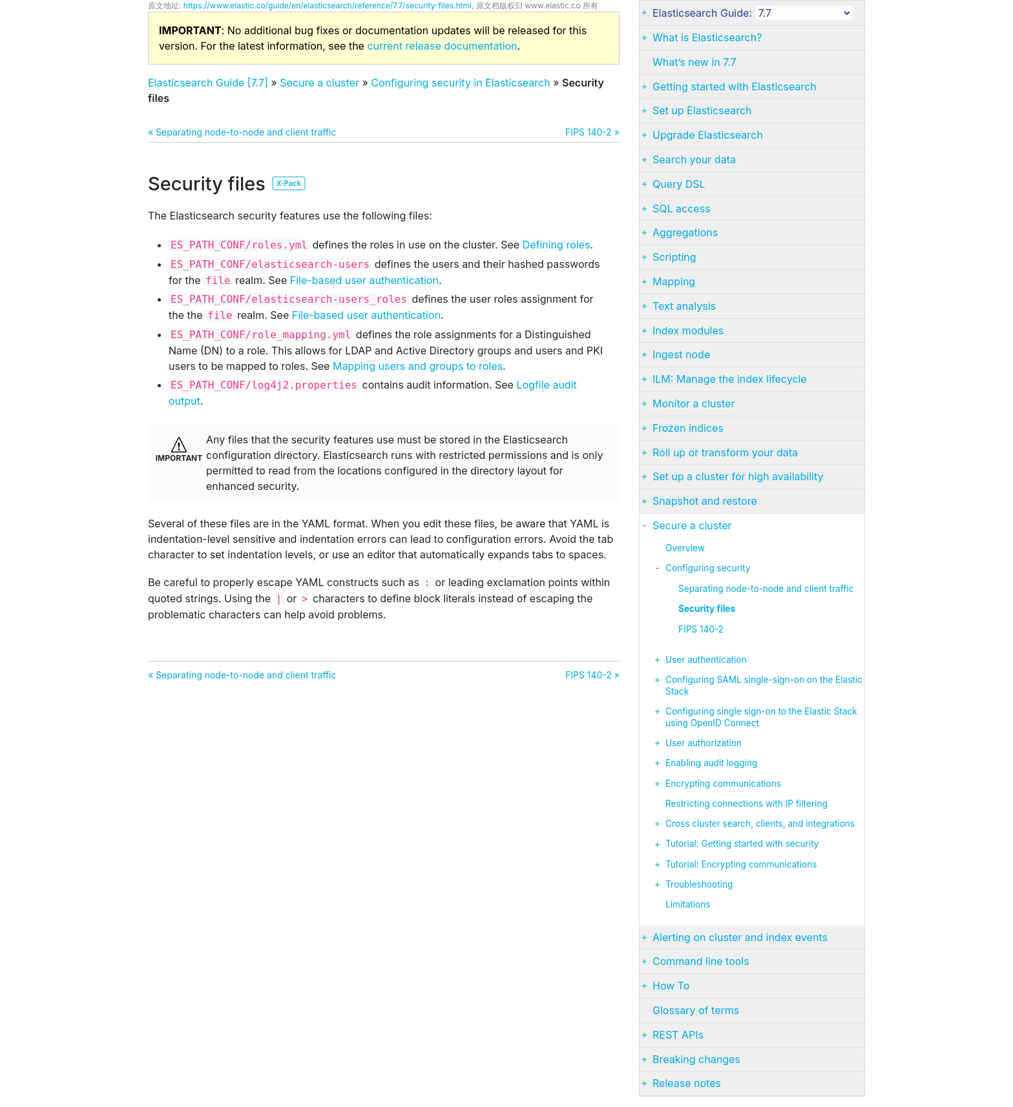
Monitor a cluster (694, 403)
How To (671, 985)
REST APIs (678, 1034)
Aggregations (685, 232)
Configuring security (707, 568)
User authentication (705, 660)
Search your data (694, 159)
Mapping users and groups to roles (418, 366)
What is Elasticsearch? (707, 37)
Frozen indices (688, 427)
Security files (706, 609)
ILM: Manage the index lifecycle (730, 378)
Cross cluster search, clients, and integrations (760, 823)
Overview (685, 548)
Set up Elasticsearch (702, 110)
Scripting (674, 256)
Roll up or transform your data (725, 452)
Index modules (688, 330)
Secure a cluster (319, 82)
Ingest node (681, 354)
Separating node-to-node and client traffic (765, 589)
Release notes (687, 1083)
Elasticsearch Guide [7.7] (208, 82)
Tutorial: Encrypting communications (741, 864)
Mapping (674, 281)
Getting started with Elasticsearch (735, 86)
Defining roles (556, 244)
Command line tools (701, 961)
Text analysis (684, 306)
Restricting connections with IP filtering (746, 803)
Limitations (687, 904)
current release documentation (442, 45)
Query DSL (679, 184)
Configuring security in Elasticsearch (460, 82)
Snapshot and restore (705, 500)
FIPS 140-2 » (592, 132)
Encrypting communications (723, 783)
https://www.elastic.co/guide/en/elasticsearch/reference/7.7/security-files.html (327, 5)
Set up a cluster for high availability (738, 476)
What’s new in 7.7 (694, 62)
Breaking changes (696, 1059)
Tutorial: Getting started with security (742, 843)
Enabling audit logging (711, 763)
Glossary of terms (696, 1010)
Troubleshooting (699, 884)
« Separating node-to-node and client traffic (242, 132)
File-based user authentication (364, 280)
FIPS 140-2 (701, 629)
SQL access (682, 208)
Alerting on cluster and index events (740, 937)
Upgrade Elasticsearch (708, 134)
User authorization (703, 743)
